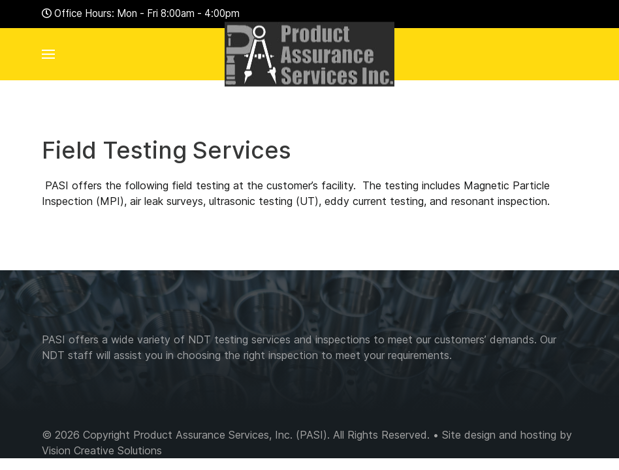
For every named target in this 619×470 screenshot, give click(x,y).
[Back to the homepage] (309, 54)
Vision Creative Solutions (102, 450)
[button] (48, 54)
